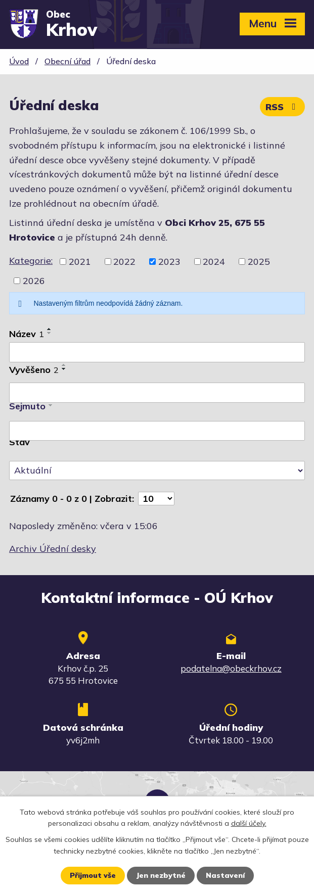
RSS (282, 107)
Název (26, 334)
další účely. (248, 823)
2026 (34, 281)
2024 (214, 261)
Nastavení (225, 875)
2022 (124, 261)
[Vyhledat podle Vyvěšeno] (157, 393)
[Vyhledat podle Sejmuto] (157, 431)
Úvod (19, 61)
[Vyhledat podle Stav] (157, 470)
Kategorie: (31, 260)
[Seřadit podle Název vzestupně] (49, 329)
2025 (259, 261)
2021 (80, 261)
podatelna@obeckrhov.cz (231, 668)
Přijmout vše (93, 875)
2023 (169, 261)
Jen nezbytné (161, 875)
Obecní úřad (67, 61)
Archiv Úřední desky (52, 548)
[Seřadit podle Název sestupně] (49, 333)
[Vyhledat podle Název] (157, 352)
